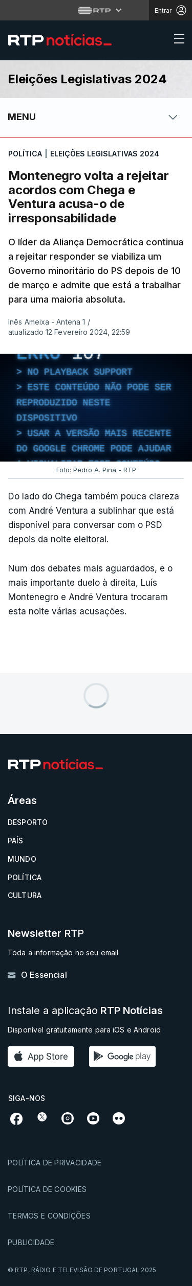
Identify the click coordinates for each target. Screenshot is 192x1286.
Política (24, 877)
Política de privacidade (54, 1162)
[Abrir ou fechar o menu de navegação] (176, 40)
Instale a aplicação (85, 1010)
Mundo (22, 859)
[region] (96, 408)
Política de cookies (47, 1189)
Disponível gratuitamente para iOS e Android (84, 1029)
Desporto (28, 822)
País (16, 840)
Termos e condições (49, 1215)
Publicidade (31, 1242)
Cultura (24, 895)
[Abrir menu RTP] (96, 10)
